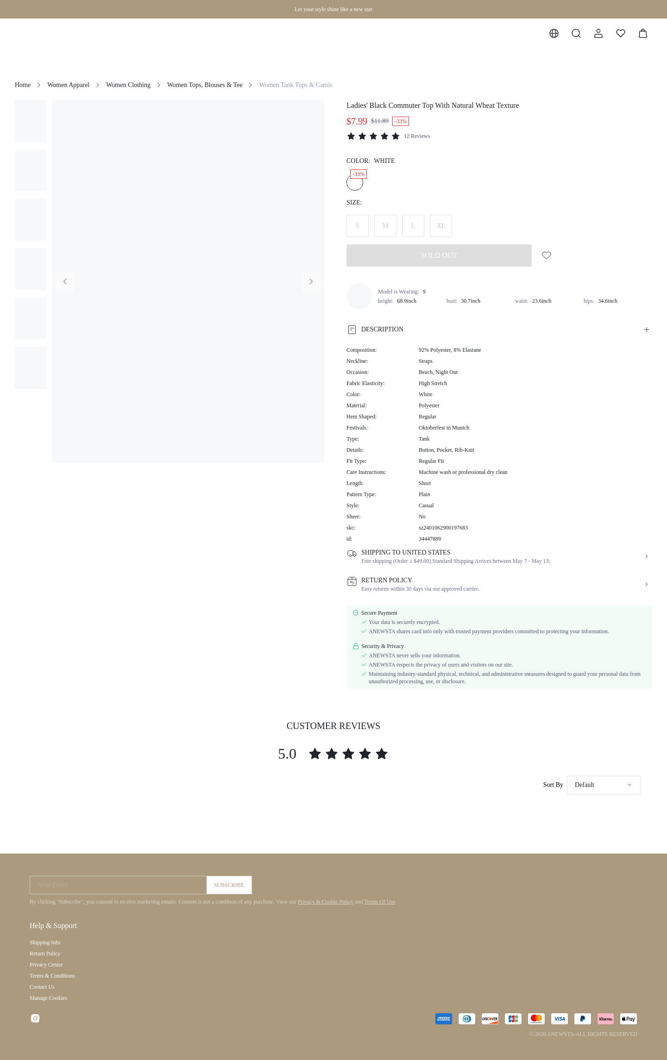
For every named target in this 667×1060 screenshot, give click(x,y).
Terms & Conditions (52, 976)
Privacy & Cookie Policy (325, 901)
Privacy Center (46, 964)
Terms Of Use (379, 901)
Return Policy (45, 953)
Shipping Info (45, 942)
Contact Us (42, 987)
